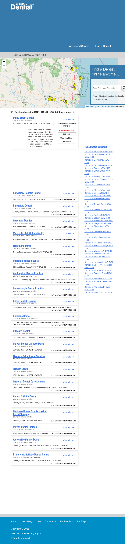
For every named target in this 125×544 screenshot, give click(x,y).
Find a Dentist (103, 46)
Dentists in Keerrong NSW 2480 (98, 279)
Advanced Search (79, 46)
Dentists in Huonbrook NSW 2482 (98, 262)
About (14, 521)
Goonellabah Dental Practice (28, 288)
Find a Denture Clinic (100, 99)
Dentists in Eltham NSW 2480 (97, 218)
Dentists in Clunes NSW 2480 (97, 190)
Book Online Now (66, 130)
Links (38, 521)
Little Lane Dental (22, 245)
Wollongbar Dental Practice (28, 273)
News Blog (26, 521)
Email (67, 134)
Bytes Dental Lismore (24, 301)
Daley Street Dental (23, 117)
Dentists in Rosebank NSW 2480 (98, 151)
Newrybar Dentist (22, 220)
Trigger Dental (21, 369)
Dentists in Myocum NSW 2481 (97, 270)
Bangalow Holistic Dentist (27, 193)
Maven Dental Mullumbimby (28, 233)
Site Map (81, 521)
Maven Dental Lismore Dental (29, 343)
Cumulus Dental (21, 316)
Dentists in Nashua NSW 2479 (97, 215)
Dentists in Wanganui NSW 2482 (98, 251)
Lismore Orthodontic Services (29, 356)
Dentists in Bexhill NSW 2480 (96, 254)
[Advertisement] (76, 22)
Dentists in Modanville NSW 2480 (98, 221)
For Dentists (66, 521)
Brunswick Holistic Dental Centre (31, 454)
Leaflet (90, 106)
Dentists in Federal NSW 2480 (97, 176)
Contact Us (50, 521)
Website (67, 142)
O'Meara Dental (21, 331)
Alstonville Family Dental (26, 439)
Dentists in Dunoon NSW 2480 (97, 193)
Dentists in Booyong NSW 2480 (97, 223)
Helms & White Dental (25, 396)
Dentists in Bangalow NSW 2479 (98, 292)
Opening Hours (66, 138)
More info (67, 120)
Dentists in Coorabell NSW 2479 (98, 243)
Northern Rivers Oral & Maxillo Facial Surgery (30, 413)
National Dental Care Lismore (29, 381)
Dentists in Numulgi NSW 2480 (97, 196)
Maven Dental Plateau (25, 427)
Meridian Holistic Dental (26, 260)
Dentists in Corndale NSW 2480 (98, 165)
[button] (75, 85)
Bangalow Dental (22, 205)
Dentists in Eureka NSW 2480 (97, 168)
